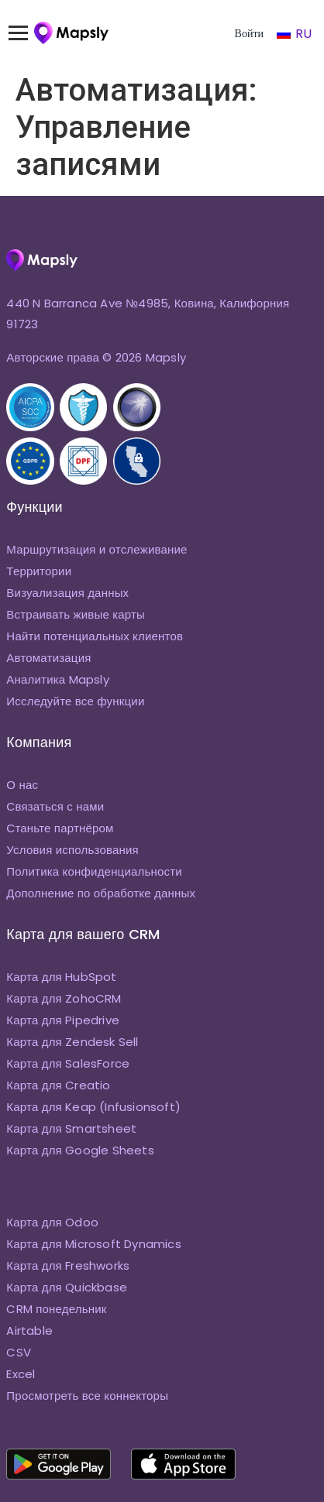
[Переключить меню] (26, 33)
